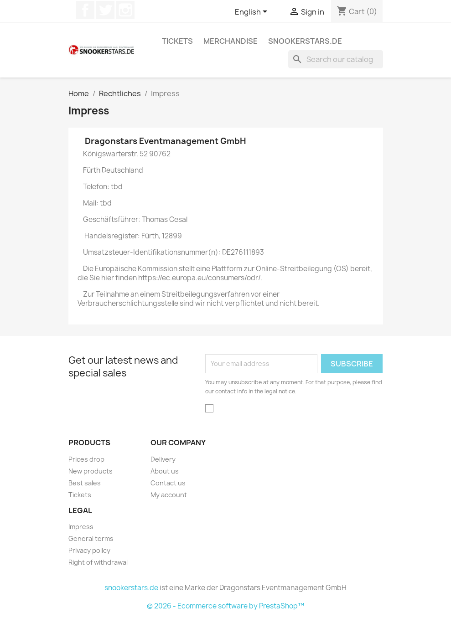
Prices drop (86, 459)
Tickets (177, 41)
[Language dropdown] (252, 12)
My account (168, 494)
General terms (91, 538)
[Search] (335, 59)
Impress (80, 526)
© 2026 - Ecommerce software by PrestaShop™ (225, 606)
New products (90, 471)
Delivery (163, 459)
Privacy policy (89, 550)
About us (164, 471)
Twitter (105, 10)
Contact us (168, 483)
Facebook (85, 10)
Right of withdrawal (98, 562)
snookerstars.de (305, 41)
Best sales (84, 483)
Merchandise (230, 41)
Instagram (125, 10)
